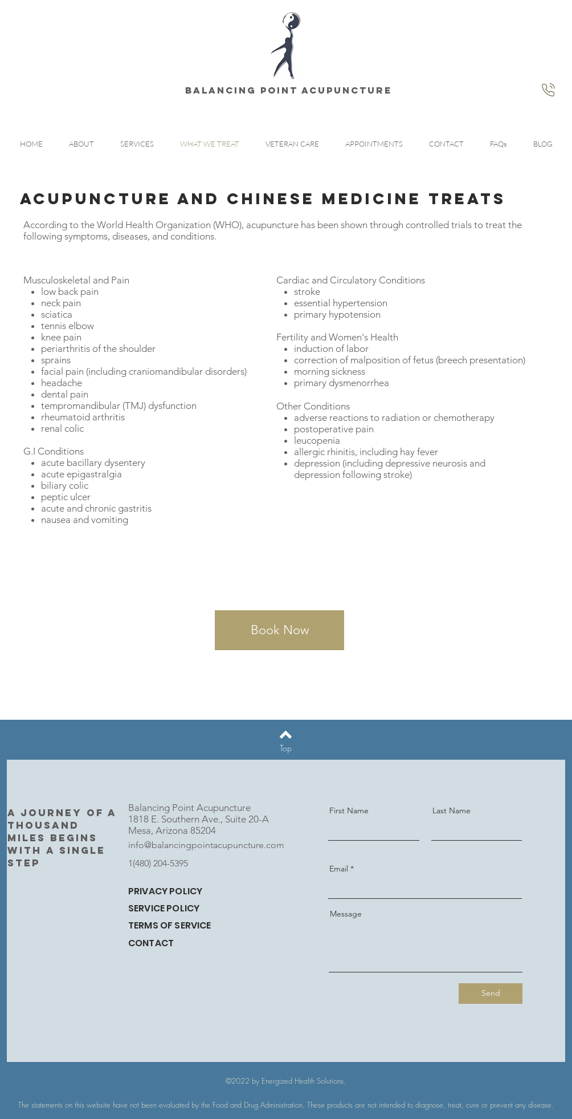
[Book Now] (279, 630)
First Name (349, 810)
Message (346, 914)
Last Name (451, 810)
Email (338, 869)
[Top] (286, 748)
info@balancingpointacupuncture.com (206, 845)
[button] (137, 143)
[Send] (490, 993)
